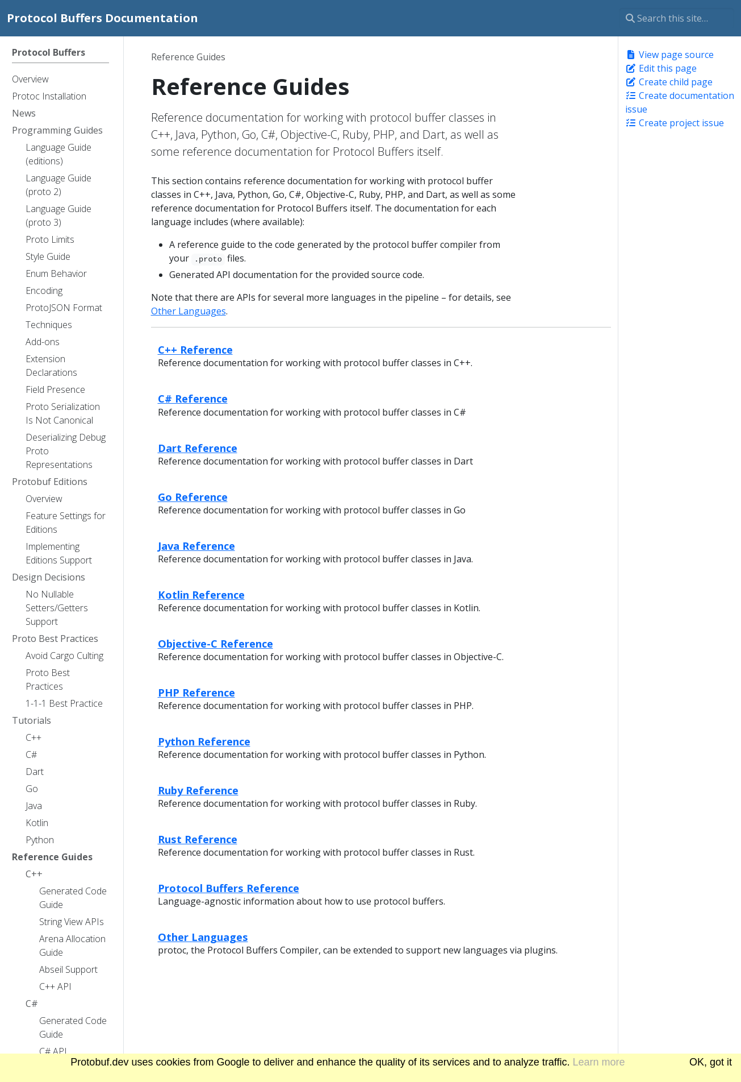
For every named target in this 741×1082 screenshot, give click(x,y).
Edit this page (661, 68)
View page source (669, 54)
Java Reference (196, 545)
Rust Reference (197, 839)
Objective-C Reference (215, 643)
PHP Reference (196, 692)
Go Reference (193, 497)
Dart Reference (197, 448)
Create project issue (674, 123)
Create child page (669, 82)
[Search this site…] (676, 18)
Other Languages (188, 311)
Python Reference (204, 741)
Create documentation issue (679, 102)
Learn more (599, 1062)
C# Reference (193, 398)
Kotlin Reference (201, 594)
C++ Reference (195, 349)
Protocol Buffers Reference (228, 888)
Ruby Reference (198, 790)
